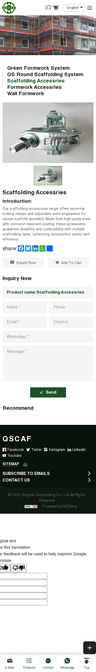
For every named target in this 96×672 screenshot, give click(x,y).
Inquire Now (23, 262)
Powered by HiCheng (59, 506)
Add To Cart (68, 262)
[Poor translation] (18, 568)
